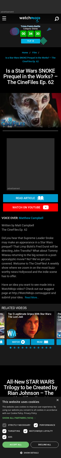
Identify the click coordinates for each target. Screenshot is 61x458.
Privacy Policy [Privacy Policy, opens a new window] (30, 413)
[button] (11, 347)
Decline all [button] (44, 444)
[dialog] (30, 427)
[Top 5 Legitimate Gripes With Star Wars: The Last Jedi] (30, 324)
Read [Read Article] (42, 342)
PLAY (30, 41)
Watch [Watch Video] (18, 342)
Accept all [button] (16, 444)
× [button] (57, 400)
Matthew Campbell (31, 218)
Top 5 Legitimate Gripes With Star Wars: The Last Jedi (30, 315)
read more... (32, 297)
